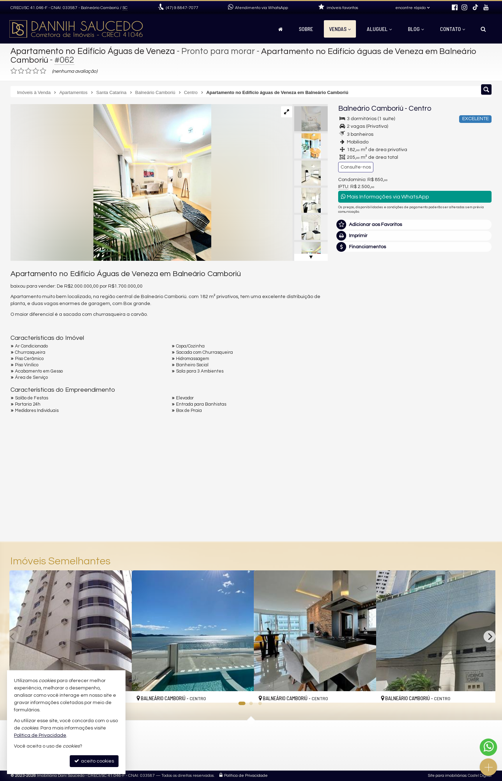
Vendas (340, 28)
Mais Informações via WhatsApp (385, 197)
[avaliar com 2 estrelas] (21, 71)
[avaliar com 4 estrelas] (35, 71)
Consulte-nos (356, 167)
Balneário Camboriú (370, 108)
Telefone (352, 445)
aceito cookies (94, 761)
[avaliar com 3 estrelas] (28, 71)
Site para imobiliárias (447, 776)
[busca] (483, 29)
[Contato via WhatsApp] (488, 747)
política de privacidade (431, 476)
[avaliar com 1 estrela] (13, 71)
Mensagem (355, 359)
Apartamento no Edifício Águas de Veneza (94, 51)
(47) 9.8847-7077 (444, 290)
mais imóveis (443, 314)
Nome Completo (360, 397)
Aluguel (379, 28)
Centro (420, 108)
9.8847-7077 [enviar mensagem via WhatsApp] (182, 8)
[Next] (489, 636)
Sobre (306, 28)
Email (348, 421)
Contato (452, 28)
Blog (416, 28)
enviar (473, 469)
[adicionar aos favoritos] (240, 691)
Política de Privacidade (246, 775)
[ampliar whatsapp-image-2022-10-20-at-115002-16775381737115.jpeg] (110, 182)
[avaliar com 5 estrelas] (43, 71)
